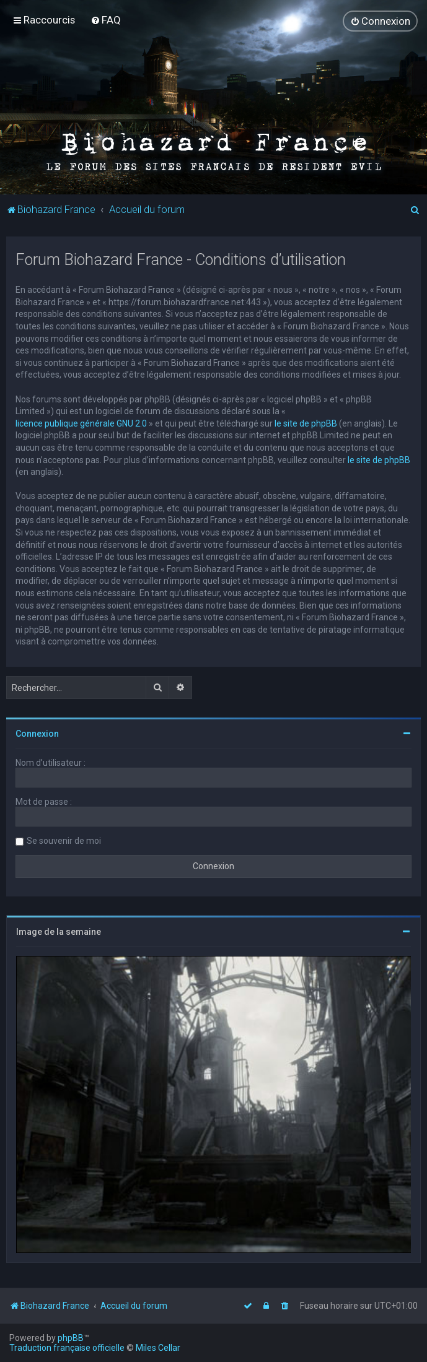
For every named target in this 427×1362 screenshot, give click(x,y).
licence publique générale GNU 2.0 (81, 423)
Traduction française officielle (67, 1348)
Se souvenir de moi (64, 841)
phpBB (71, 1338)
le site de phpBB (306, 423)
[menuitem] (105, 20)
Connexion (37, 734)
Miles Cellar (158, 1348)
